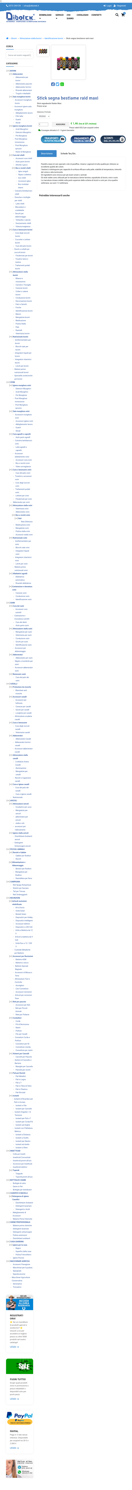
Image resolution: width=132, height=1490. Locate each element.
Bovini (14, 38)
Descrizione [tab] (47, 153)
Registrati (120, 6)
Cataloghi (82, 15)
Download (45, 16)
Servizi (60, 16)
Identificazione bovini (53, 38)
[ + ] (8, 71)
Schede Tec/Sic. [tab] (68, 153)
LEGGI (14, 1346)
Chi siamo (70, 17)
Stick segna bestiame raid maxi (80, 38)
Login (108, 6)
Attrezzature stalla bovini (31, 38)
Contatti (96, 15)
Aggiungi (60, 124)
